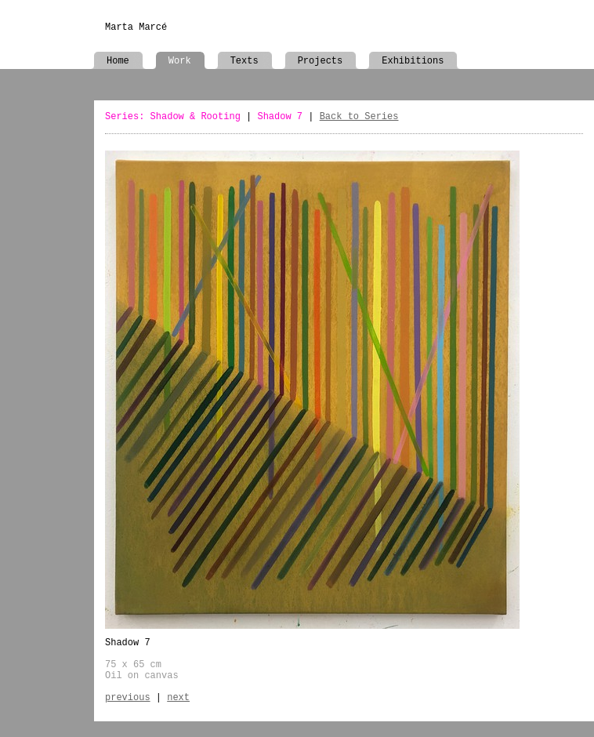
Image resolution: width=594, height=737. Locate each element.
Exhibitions (413, 61)
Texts (244, 61)
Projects (320, 61)
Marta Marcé (136, 27)
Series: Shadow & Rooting (173, 116)
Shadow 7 (279, 116)
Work (179, 61)
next (178, 697)
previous (127, 697)
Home (118, 61)
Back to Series (359, 116)
